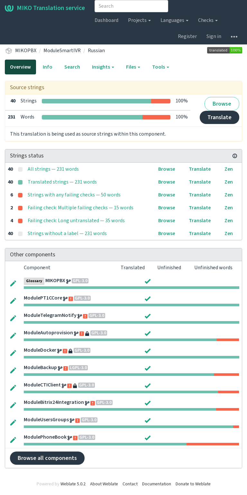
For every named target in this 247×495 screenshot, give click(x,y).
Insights (103, 67)
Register (187, 36)
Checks (208, 20)
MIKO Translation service (45, 8)
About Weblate (104, 484)
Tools (160, 67)
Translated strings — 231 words (62, 182)
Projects (139, 20)
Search (72, 67)
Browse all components (47, 458)
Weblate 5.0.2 (73, 484)
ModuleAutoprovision (48, 332)
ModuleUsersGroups (46, 419)
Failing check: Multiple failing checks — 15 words (80, 207)
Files (133, 67)
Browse (222, 104)
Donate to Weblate (193, 484)
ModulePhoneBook (45, 437)
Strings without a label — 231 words (67, 233)
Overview (20, 67)
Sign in (213, 36)
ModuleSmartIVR (62, 50)
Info (47, 67)
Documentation (156, 484)
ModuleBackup (40, 367)
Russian (96, 50)
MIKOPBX (25, 50)
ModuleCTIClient (42, 384)
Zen (228, 169)
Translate (219, 117)
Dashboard (106, 20)
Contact (130, 484)
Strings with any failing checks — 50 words (74, 194)
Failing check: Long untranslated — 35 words (76, 220)
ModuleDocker (40, 350)
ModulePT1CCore (43, 297)
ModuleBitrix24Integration (54, 402)
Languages (174, 20)
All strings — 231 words (53, 169)
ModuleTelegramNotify (50, 315)
